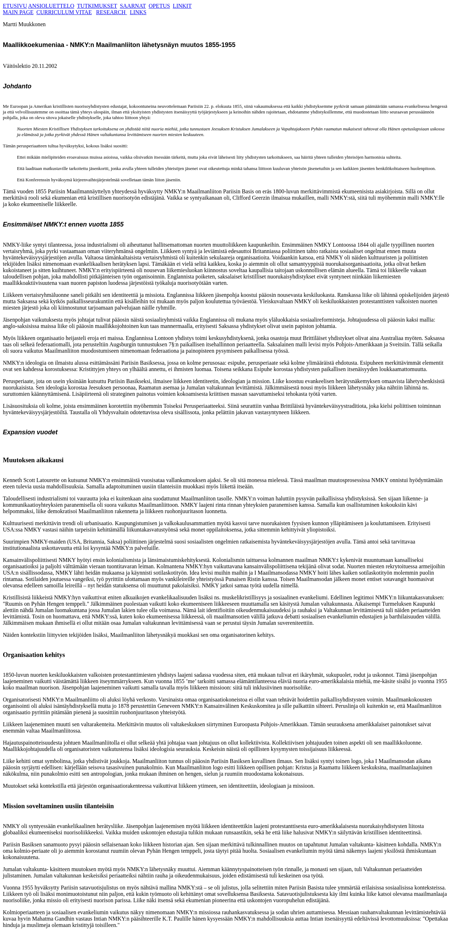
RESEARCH (111, 12)
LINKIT (182, 6)
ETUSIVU (15, 6)
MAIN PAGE (18, 12)
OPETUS (159, 6)
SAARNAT (133, 6)
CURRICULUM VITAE (64, 12)
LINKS (138, 12)
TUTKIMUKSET (97, 6)
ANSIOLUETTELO (51, 6)
